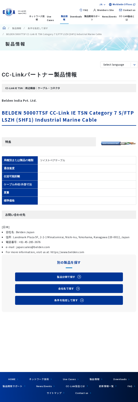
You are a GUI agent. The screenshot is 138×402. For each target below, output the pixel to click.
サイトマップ (54, 393)
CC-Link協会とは (127, 18)
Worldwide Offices (122, 4)
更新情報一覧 (106, 386)
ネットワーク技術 (37, 18)
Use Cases (69, 379)
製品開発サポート (92, 18)
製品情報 (64, 18)
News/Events (109, 16)
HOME (11, 379)
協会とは (75, 386)
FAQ (85, 10)
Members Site (105, 10)
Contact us (129, 10)
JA (100, 4)
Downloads (76, 16)
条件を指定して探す (37, 28)
